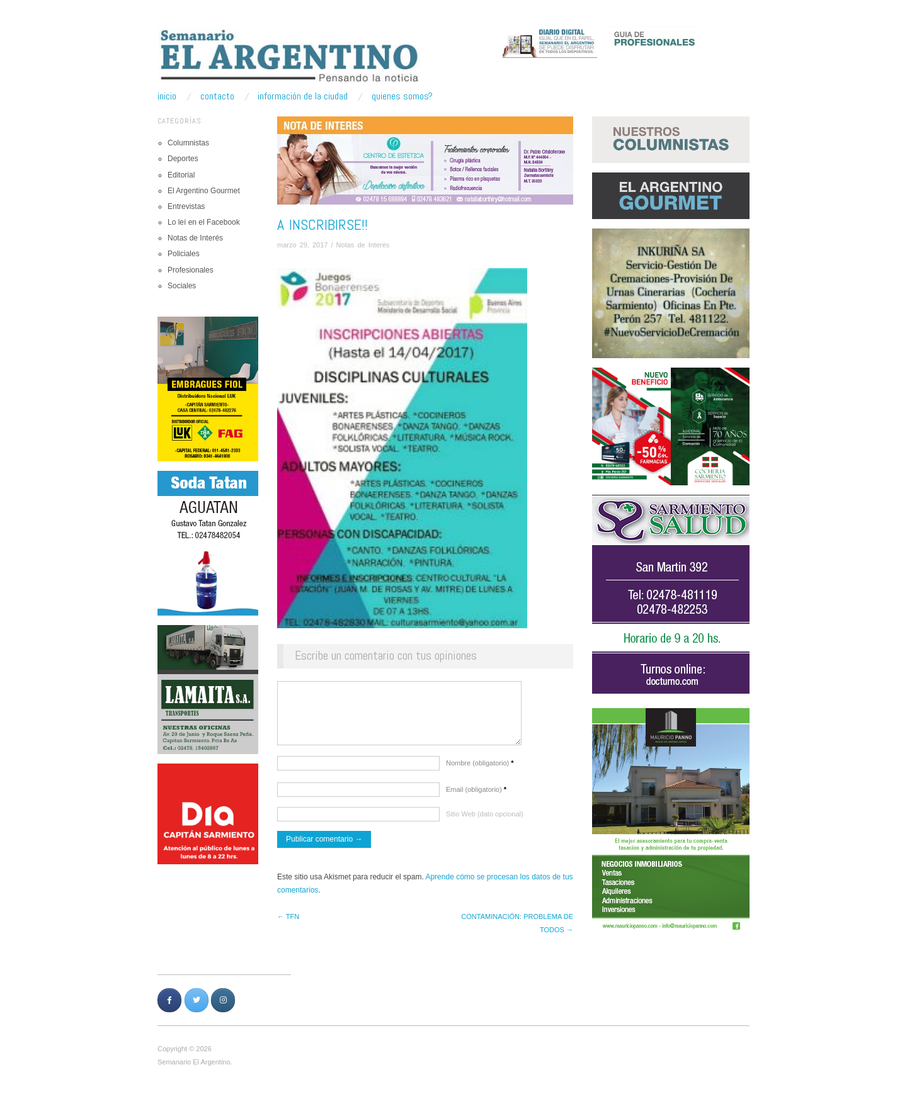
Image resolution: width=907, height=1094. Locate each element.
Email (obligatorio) (476, 795)
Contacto (217, 96)
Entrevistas (186, 206)
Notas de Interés (195, 238)
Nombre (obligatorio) (480, 769)
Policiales (184, 253)
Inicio (166, 96)
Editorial (181, 175)
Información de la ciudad (303, 96)
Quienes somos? (402, 96)
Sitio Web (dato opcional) (484, 820)
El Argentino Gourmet (204, 190)
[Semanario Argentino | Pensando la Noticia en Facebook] (169, 1006)
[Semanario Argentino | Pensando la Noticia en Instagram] (223, 1006)
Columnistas (188, 142)
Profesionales (191, 270)
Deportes (183, 158)
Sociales (182, 285)
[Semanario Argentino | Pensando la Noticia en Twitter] (196, 1006)
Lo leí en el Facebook (204, 222)
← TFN (288, 923)
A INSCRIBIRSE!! (322, 224)
